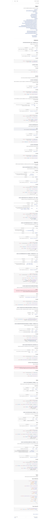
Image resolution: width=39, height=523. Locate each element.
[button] (34, 3)
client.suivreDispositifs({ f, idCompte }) (20, 19)
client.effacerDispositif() (22, 28)
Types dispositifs (23, 36)
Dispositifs (24, 18)
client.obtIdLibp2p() (22, 17)
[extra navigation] (1, 1)
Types (25, 34)
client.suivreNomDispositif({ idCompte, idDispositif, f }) (18, 23)
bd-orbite (22, 129)
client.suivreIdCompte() (22, 15)
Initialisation (24, 9)
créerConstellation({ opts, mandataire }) (20, 10)
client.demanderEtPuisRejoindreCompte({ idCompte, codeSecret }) (16, 26)
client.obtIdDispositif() (22, 16)
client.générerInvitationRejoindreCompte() (19, 24)
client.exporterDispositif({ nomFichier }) (20, 27)
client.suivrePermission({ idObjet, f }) (20, 32)
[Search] (25, 1)
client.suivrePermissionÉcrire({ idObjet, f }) (19, 33)
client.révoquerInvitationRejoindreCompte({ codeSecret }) (17, 25)
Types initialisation (23, 35)
